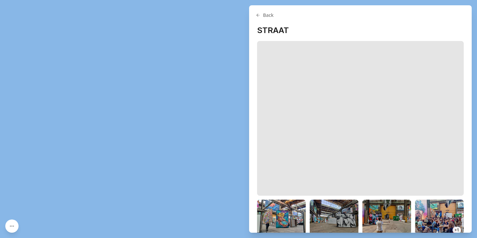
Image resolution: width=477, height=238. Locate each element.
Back (265, 15)
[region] (238, 119)
